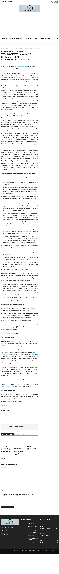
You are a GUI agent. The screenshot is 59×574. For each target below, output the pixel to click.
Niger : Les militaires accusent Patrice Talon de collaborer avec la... (32, 544)
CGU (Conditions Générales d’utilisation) (27, 570)
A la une (3, 38)
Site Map (52, 570)
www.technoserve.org (29, 163)
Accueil (2, 48)
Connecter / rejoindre (6, 1)
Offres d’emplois (29, 38)
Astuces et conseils (39, 38)
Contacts (47, 38)
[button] (57, 38)
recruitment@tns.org (8, 406)
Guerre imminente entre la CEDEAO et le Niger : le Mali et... (33, 559)
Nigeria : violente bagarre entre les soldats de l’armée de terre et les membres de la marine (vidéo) (6, 469)
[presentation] (12, 522)
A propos (3, 42)
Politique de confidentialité (43, 570)
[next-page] (4, 477)
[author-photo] (4, 446)
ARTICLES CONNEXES (7, 454)
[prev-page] (2, 477)
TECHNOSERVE (9, 430)
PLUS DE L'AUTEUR (19, 454)
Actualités (8, 38)
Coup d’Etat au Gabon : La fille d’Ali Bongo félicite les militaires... (32, 552)
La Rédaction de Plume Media (9, 59)
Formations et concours (18, 38)
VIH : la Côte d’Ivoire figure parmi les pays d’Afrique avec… (31, 468)
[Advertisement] (29, 25)
